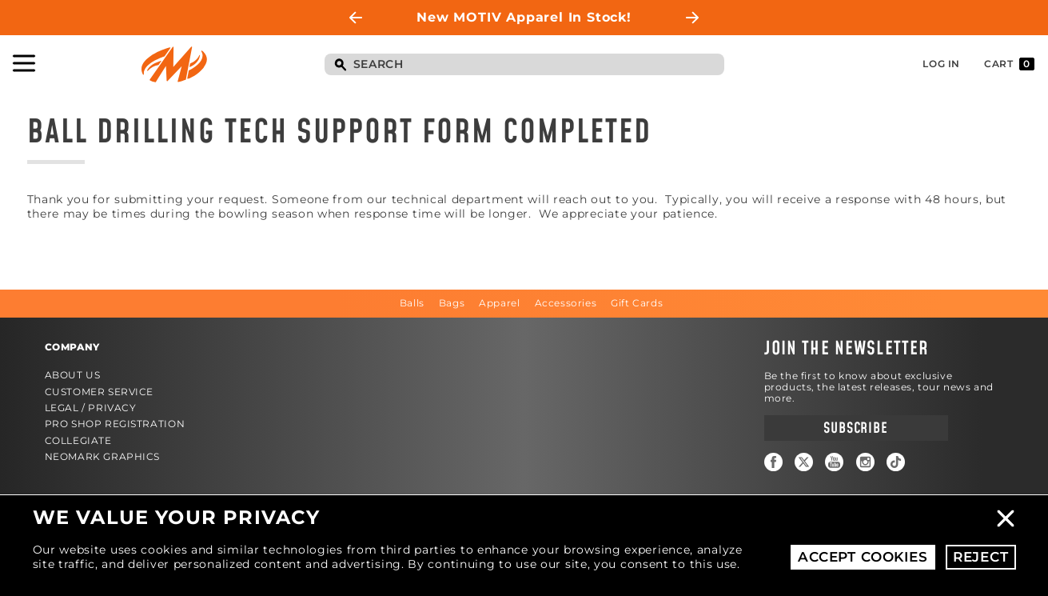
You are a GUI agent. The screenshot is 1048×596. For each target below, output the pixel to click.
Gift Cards (637, 303)
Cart (1009, 64)
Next (692, 17)
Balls (412, 303)
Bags (451, 303)
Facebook (773, 462)
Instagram (865, 462)
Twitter (804, 462)
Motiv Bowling (174, 64)
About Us (73, 375)
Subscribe (855, 428)
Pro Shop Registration (115, 424)
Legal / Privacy (91, 408)
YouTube (834, 462)
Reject (981, 557)
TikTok (896, 462)
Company (72, 347)
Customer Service (99, 392)
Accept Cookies (863, 557)
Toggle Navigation (24, 63)
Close (1005, 518)
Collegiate (78, 440)
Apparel (499, 303)
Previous (355, 17)
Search (341, 66)
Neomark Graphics (103, 456)
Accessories (566, 303)
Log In (941, 64)
